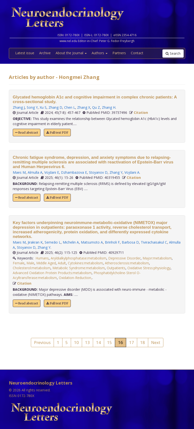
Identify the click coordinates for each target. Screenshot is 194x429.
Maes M (19, 172)
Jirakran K (35, 242)
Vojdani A (131, 172)
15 (109, 342)
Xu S (43, 107)
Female (18, 263)
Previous (42, 342)
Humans (42, 258)
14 (98, 342)
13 (87, 342)
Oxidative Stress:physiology (148, 268)
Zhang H (108, 107)
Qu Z (96, 107)
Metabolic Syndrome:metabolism (78, 268)
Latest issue (24, 53)
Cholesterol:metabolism (31, 268)
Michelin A (71, 242)
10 (76, 342)
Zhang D (55, 107)
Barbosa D (130, 242)
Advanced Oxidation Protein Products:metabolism (52, 272)
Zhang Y (115, 172)
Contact (137, 53)
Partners (119, 53)
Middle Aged (46, 263)
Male (30, 263)
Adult (62, 263)
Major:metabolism (157, 258)
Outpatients (116, 268)
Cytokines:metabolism (85, 263)
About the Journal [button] (71, 53)
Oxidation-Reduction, (75, 277)
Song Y (32, 107)
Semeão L (53, 242)
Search (173, 53)
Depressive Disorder (124, 258)
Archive (45, 53)
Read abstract (26, 132)
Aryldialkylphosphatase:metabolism (78, 258)
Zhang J (19, 107)
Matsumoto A (92, 242)
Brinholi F (112, 242)
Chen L (69, 107)
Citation (141, 112)
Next (155, 342)
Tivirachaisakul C (154, 242)
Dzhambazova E (74, 172)
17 (131, 342)
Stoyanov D (98, 172)
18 (142, 342)
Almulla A (35, 172)
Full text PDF (57, 132)
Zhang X (83, 107)
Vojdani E (51, 172)
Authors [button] (100, 53)
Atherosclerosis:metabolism (127, 263)
